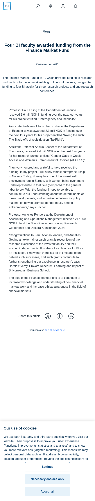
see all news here (55, 330)
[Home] (7, 6)
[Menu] (88, 6)
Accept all (48, 493)
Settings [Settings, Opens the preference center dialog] (47, 468)
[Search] (38, 6)
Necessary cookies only (47, 480)
